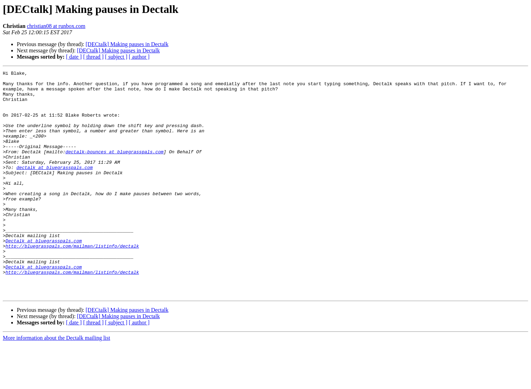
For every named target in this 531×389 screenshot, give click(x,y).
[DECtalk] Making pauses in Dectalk (127, 44)
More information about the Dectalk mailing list (56, 383)
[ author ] (139, 57)
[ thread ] (93, 57)
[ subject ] (116, 57)
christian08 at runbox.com (56, 26)
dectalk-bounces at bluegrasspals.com (114, 168)
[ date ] (74, 57)
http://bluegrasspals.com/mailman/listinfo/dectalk (72, 281)
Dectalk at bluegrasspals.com (44, 275)
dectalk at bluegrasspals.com (54, 187)
